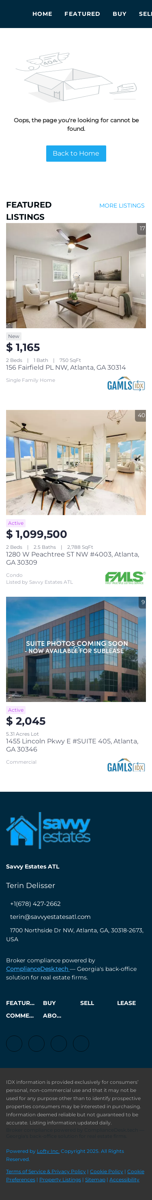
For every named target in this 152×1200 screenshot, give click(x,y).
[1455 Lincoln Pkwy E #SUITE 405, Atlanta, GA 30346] (76, 649)
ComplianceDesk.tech (38, 969)
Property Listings (60, 1179)
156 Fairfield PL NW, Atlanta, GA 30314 (66, 367)
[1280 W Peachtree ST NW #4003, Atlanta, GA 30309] (76, 462)
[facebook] (14, 1043)
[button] (22, 1005)
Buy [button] (119, 13)
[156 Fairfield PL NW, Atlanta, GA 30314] (76, 275)
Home (42, 13)
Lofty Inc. (48, 1151)
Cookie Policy (106, 1171)
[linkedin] (36, 1043)
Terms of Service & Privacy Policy (46, 1171)
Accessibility (124, 1179)
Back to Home (76, 153)
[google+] (81, 1043)
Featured (82, 13)
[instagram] (59, 1043)
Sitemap (95, 1179)
